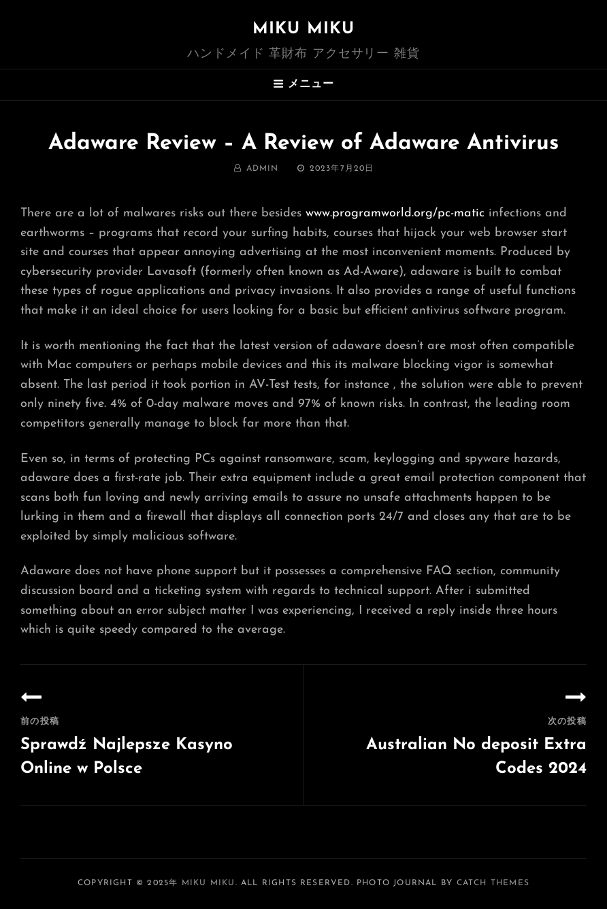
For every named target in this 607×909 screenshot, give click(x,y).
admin (262, 169)
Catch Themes (493, 883)
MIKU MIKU (303, 29)
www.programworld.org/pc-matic (395, 213)
